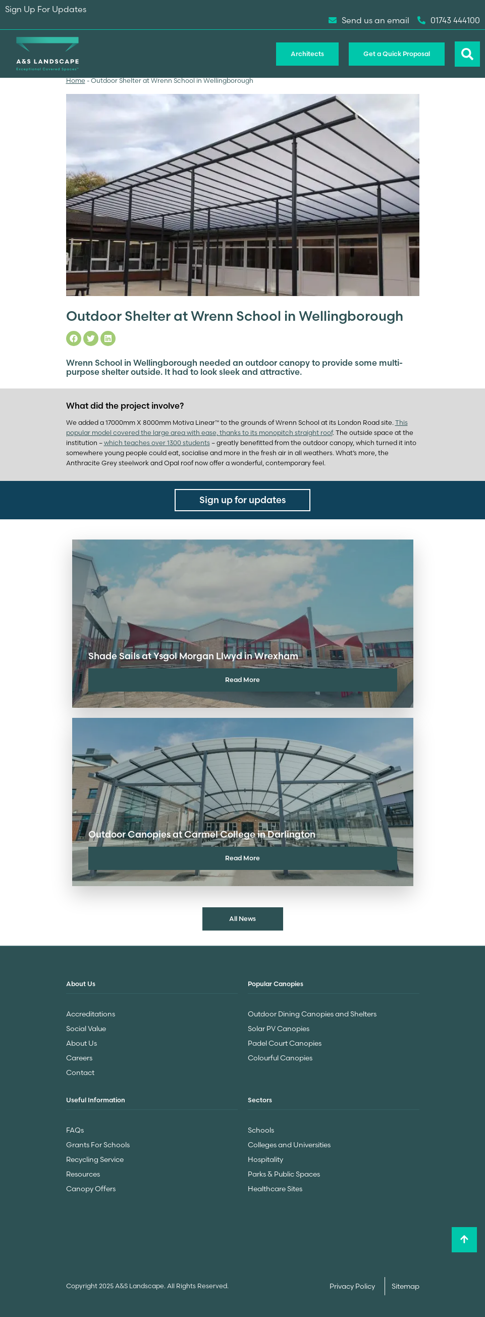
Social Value (86, 1028)
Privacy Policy (353, 1286)
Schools (261, 1130)
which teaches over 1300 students (157, 443)
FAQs (75, 1130)
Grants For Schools (98, 1144)
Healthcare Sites (275, 1188)
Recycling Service (95, 1159)
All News (242, 918)
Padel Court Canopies (284, 1043)
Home (75, 80)
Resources (83, 1174)
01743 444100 (448, 20)
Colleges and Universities (289, 1144)
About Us (81, 1043)
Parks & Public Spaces (284, 1174)
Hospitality (265, 1159)
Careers (79, 1057)
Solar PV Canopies (278, 1028)
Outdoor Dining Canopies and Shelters (312, 1013)
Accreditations (90, 1013)
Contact (80, 1072)
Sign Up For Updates (45, 9)
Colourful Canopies (280, 1057)
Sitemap (405, 1286)
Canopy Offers (91, 1188)
